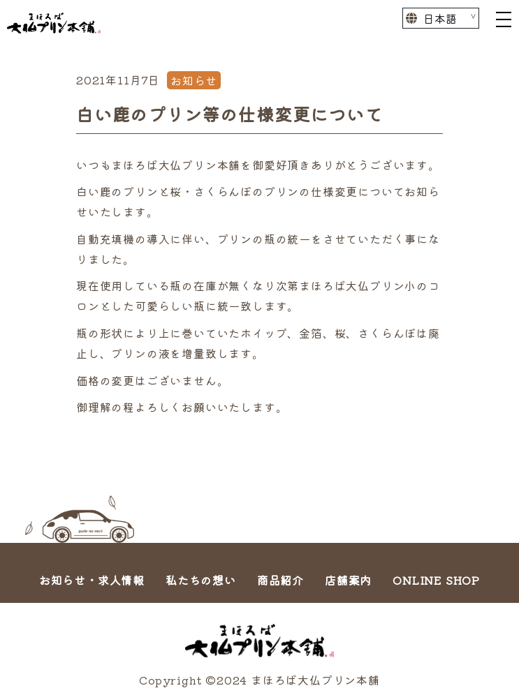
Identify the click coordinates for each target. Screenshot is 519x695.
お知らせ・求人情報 (92, 579)
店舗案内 (348, 579)
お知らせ (193, 80)
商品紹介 (280, 579)
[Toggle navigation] (503, 18)
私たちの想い (201, 579)
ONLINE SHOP (436, 579)
